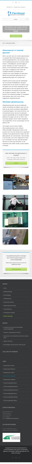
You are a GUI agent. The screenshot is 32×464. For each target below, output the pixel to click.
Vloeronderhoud (8, 309)
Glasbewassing (7, 298)
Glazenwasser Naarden (9, 379)
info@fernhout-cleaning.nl (19, 7)
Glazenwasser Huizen (9, 372)
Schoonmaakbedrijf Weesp (10, 400)
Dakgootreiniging (8, 291)
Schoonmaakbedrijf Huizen (10, 393)
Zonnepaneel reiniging (9, 312)
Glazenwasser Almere (9, 365)
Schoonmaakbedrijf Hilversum (11, 390)
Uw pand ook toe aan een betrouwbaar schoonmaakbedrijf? (13, 328)
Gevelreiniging (7, 295)
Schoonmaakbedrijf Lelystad (10, 397)
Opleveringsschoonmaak (10, 305)
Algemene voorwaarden (9, 451)
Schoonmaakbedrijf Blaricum (11, 386)
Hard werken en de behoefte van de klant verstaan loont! (16, 336)
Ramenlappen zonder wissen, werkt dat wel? (15, 344)
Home (5, 288)
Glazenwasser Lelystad (9, 376)
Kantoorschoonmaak (9, 302)
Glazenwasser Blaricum (9, 369)
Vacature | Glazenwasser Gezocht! (12, 332)
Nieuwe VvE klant (8, 341)
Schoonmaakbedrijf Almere (10, 383)
